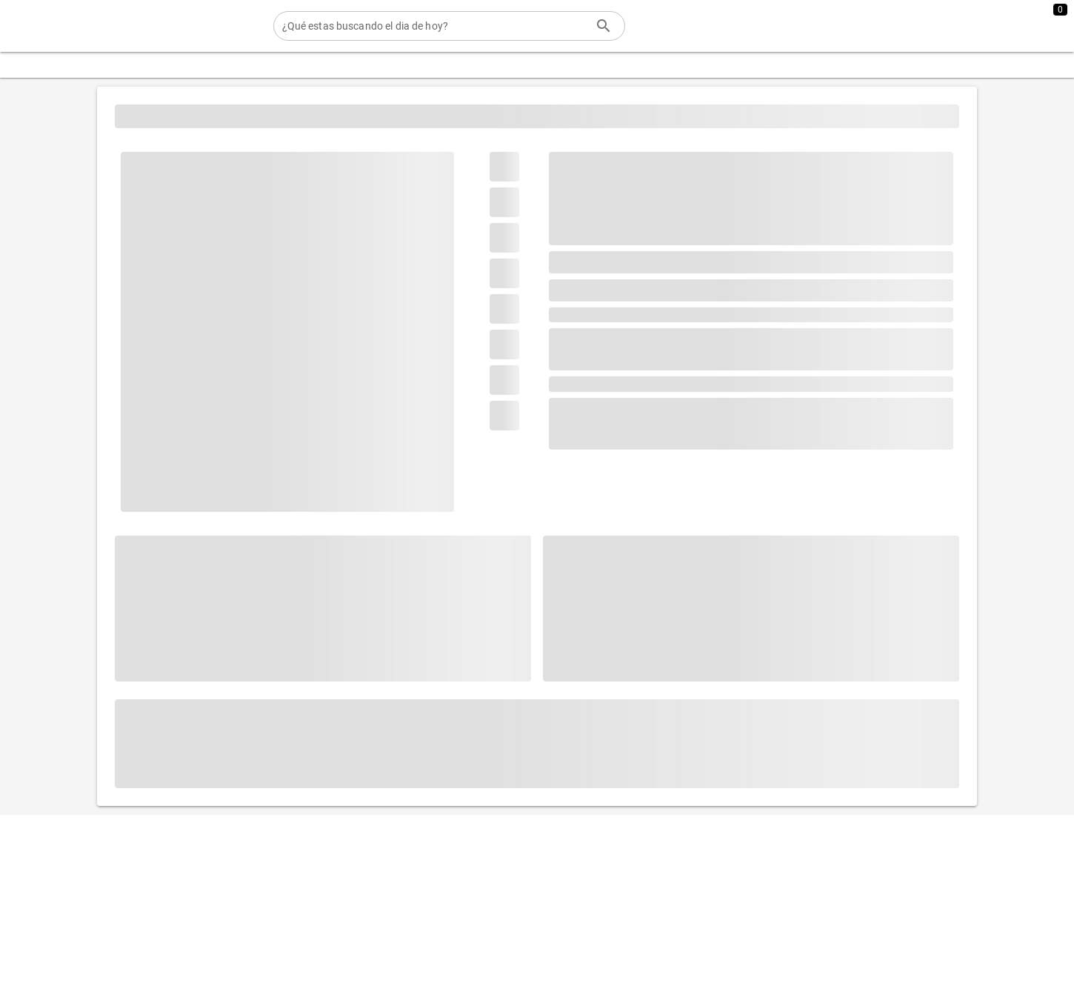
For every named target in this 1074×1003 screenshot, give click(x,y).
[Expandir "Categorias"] (58, 65)
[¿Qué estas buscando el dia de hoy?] (434, 26)
